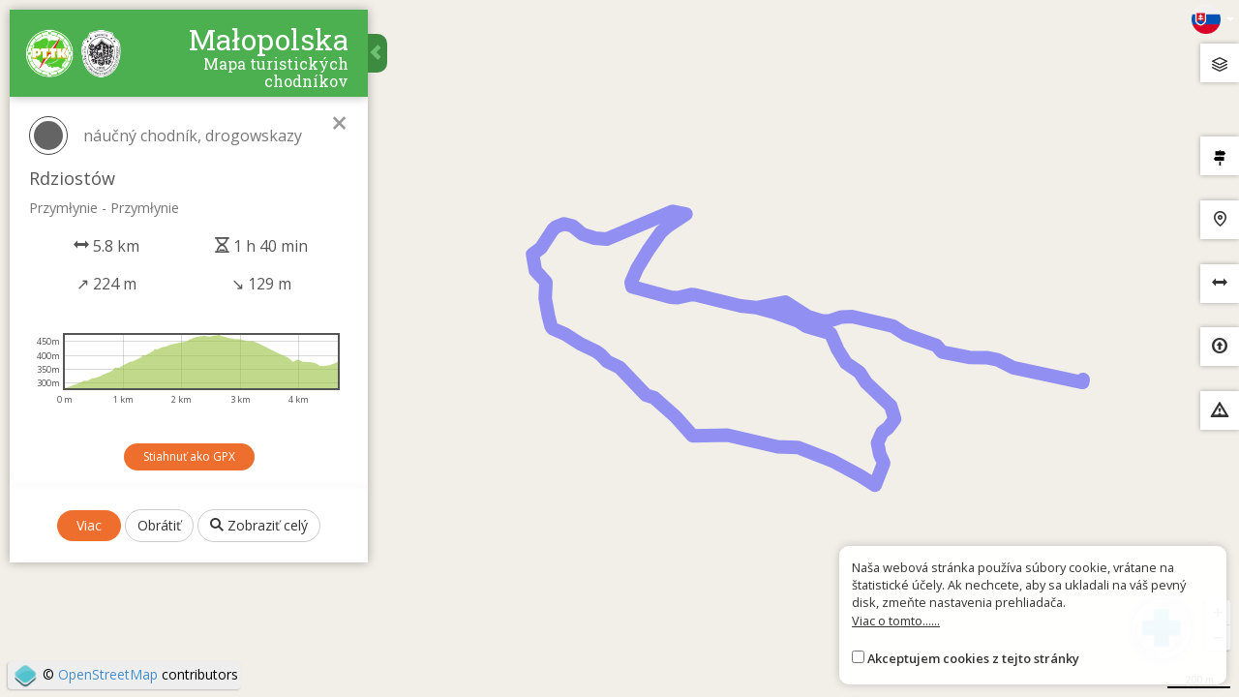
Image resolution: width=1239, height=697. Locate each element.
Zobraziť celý (259, 525)
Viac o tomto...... (896, 620)
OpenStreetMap (108, 674)
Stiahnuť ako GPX (189, 456)
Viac (89, 525)
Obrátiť (159, 525)
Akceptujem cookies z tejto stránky (973, 658)
